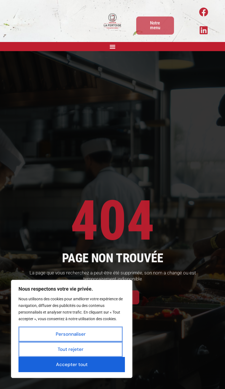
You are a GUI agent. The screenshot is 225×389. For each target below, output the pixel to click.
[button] (112, 46)
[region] (71, 329)
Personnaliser (71, 334)
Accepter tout (72, 364)
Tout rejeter (71, 349)
